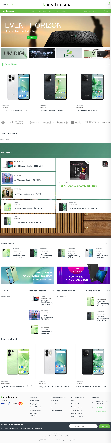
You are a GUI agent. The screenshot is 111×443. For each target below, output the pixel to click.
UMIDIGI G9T (43, 107)
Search (107, 11)
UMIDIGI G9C (80, 107)
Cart (49, 11)
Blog (44, 11)
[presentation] (109, 64)
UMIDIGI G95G (18, 204)
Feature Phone (17, 174)
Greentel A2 (63, 183)
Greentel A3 (17, 176)
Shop (39, 11)
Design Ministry (72, 440)
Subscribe (104, 426)
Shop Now (31, 37)
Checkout (63, 11)
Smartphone (5, 105)
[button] (106, 243)
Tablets (16, 160)
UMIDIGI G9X (6, 107)
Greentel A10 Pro (19, 161)
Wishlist (55, 11)
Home (33, 11)
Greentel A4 (17, 190)
